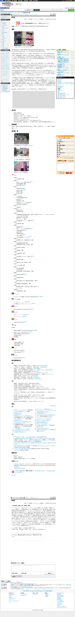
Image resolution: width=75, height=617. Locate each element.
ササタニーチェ (38, 384)
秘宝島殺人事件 (61, 86)
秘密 (58, 91)
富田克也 (15, 398)
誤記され (35, 519)
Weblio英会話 (5, 86)
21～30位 (68, 137)
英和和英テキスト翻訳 (17, 563)
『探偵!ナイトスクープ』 (48, 516)
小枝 (51, 519)
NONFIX (42, 395)
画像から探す (23, 595)
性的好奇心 (16, 118)
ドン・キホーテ (46, 214)
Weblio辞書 (67, 584)
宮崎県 (15, 285)
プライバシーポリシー (12, 598)
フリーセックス (38, 70)
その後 (50, 521)
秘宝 (34, 49)
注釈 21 (30, 331)
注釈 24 (23, 357)
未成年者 (19, 89)
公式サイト (17, 450)
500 (14, 515)
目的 (51, 509)
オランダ (16, 312)
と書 (44, 510)
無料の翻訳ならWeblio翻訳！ (20, 4)
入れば (53, 510)
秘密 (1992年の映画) (62, 95)
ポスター (20, 519)
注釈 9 (23, 234)
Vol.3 (44, 522)
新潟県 (15, 222)
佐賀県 (15, 278)
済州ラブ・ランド (17, 332)
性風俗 (23, 26)
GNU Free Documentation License (29, 583)
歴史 (22, 49)
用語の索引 (26, 14)
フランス (16, 355)
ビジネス (3, 22)
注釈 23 (22, 351)
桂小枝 (29, 518)
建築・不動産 (4, 32)
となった (37, 522)
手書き (34, 515)
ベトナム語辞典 (59, 604)
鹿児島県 (15, 289)
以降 (48, 524)
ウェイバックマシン (28, 463)
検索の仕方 (11, 595)
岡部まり (23, 521)
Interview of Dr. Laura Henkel (19, 468)
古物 (27, 513)
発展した (20, 522)
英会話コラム (5, 85)
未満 (23, 525)
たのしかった (18, 521)
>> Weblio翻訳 (71, 160)
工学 (3, 30)
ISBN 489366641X (44, 365)
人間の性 (26, 26)
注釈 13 (41, 296)
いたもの (47, 513)
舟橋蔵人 (15, 374)
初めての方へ (67, 7)
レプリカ (20, 114)
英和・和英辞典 (14, 0)
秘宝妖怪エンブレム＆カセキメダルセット (66, 82)
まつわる (47, 512)
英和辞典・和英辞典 (60, 596)
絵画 (37, 117)
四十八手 (15, 120)
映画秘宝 (15, 458)
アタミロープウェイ (43, 83)
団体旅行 (20, 56)
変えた (18, 525)
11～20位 (63, 137)
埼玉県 (15, 205)
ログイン (63, 0)
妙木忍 (15, 378)
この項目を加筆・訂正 (39, 470)
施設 (23, 509)
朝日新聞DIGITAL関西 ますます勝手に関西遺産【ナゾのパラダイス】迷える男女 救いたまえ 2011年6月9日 (35, 438)
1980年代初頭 (19, 510)
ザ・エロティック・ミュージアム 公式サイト (45, 410)
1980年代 (34, 56)
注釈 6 (22, 226)
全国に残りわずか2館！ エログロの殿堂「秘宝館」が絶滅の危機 (28, 436)
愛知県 (15, 238)
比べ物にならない (62, 152)
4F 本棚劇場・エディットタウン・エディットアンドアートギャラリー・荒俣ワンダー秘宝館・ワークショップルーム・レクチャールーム (63, 60)
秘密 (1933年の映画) (62, 93)
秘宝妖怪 (59, 80)
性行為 (15, 117)
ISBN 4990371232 (36, 377)
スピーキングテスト (6, 91)
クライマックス (46, 519)
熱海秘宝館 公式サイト (19, 420)
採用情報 (46, 596)
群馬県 (15, 194)
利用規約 (10, 597)
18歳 (22, 525)
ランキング (31, 14)
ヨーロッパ (53, 70)
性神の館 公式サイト (19, 412)
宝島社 (37, 366)
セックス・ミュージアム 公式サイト (44, 419)
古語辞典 (30, 0)
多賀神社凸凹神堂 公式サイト (20, 431)
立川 (23, 512)
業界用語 (3, 23)
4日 (36, 516)
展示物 (59, 54)
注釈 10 (30, 236)
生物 (3, 42)
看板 (39, 507)
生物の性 (31, 26)
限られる (38, 509)
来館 (52, 515)
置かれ (18, 516)
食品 (3, 43)
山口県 (15, 260)
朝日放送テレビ (41, 516)
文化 (3, 35)
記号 (2, 81)
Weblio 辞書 (69, 0)
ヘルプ (73, 0)
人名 (3, 45)
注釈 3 (20, 199)
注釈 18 (25, 316)
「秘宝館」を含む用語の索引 (17, 575)
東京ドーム (33, 83)
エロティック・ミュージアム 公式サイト (45, 417)
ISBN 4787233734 (37, 378)
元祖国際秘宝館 (19, 55)
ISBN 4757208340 (48, 369)
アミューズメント (50, 58)
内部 (50, 510)
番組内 (54, 521)
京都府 (15, 251)
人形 (28, 118)
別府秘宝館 (60, 64)
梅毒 (45, 121)
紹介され (36, 518)
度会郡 (52, 82)
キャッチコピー (34, 507)
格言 (37, 515)
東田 (13, 510)
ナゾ (52, 507)
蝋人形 (19, 77)
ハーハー (14, 507)
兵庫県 (15, 254)
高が (16, 510)
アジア (33, 72)
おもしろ (24, 507)
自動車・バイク (39, 590)
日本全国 (38, 512)
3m (17, 512)
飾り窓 (52, 72)
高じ (34, 513)
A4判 (54, 513)
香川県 (15, 263)
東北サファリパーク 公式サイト (21, 409)
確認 (59, 150)
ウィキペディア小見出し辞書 (17, 12)
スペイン (16, 319)
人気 (13, 522)
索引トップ (22, 14)
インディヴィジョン (44, 372)
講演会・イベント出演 (62, 70)
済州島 (13, 327)
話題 (38, 518)
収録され (24, 524)
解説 (29, 505)
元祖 (35, 522)
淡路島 (50, 507)
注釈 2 (24, 189)
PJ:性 (21, 472)
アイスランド (16, 294)
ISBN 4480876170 (35, 371)
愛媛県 (15, 272)
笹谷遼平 (15, 384)
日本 (15, 175)
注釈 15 (33, 303)
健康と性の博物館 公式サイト (42, 422)
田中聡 (15, 368)
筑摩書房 (29, 371)
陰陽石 (32, 286)
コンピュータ (4, 25)
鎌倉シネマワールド (25, 424)
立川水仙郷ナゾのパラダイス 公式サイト (22, 430)
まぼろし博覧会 (19, 235)
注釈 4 (30, 202)
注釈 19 (24, 321)
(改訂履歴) (24, 584)
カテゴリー (35, 14)
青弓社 (32, 378)
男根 (20, 512)
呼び (41, 518)
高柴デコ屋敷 (18, 185)
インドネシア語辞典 (60, 601)
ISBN (35, 439)
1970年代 (27, 56)
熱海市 (51, 83)
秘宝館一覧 (60, 52)
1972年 (44, 53)
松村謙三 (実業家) (62, 145)
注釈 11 (32, 256)
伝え (16, 519)
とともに (41, 507)
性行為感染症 (19, 121)
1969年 (20, 53)
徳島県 (30, 53)
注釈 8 (24, 230)
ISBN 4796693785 (43, 366)
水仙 (32, 509)
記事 (19, 505)
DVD (41, 522)
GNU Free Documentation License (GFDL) (25, 586)
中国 (15, 339)
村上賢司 (15, 386)
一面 (41, 515)
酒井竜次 (15, 377)
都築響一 (20, 65)
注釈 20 (35, 330)
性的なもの (38, 513)
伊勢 (13, 55)
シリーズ (46, 521)
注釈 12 (24, 274)
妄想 (21, 515)
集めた (42, 512)
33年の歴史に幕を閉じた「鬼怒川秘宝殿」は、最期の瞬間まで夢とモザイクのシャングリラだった (33, 445)
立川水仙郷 (18, 256)
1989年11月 (33, 516)
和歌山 (15, 245)
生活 (3, 36)
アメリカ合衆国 (17, 299)
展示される (28, 516)
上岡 (46, 522)
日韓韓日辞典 (26, 0)
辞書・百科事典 (8, 12)
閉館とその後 (60, 72)
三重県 (50, 82)
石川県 (15, 248)
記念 (54, 515)
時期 (35, 509)
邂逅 (59, 143)
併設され (26, 509)
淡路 (25, 522)
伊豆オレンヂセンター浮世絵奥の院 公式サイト (24, 421)
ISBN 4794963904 (36, 368)
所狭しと (13, 513)
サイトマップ (11, 599)
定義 (59, 147)
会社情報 (46, 595)
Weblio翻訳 (59, 597)
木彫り (13, 512)
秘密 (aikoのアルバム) (62, 97)
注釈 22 (22, 341)
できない (28, 525)
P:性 (18, 472)
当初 (30, 524)
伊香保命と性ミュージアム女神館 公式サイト (23, 415)
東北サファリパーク (34, 66)
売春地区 (17, 73)
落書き (21, 516)
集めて (44, 513)
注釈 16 (31, 308)
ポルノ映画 (33, 120)
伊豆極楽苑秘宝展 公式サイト (20, 423)
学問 (3, 33)
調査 (42, 519)
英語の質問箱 (5, 88)
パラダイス (23, 518)
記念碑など (32, 521)
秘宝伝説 (59, 79)
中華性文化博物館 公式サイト (42, 425)
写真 (39, 89)
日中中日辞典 (20, 0)
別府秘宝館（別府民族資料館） (22, 283)
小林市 (26, 286)
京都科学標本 (49, 53)
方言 (3, 46)
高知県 (15, 275)
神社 (46, 507)
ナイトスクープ (49, 518)
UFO (45, 507)
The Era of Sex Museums (19, 463)
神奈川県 (15, 208)
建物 (48, 510)
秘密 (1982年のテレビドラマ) (63, 94)
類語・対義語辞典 (8, 0)
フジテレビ (38, 395)
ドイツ (15, 348)
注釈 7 (31, 228)
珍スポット (16, 455)
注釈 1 (31, 181)
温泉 (32, 55)
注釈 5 (32, 220)
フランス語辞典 (59, 600)
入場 (26, 525)
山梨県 (15, 213)
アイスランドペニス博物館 (19, 296)
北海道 (15, 177)
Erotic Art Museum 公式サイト (43, 428)
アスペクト (38, 365)
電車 (3, 26)
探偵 (53, 519)
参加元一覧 (72, 7)
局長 (47, 522)
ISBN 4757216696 (34, 375)
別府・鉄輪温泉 (19, 159)
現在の (50, 524)
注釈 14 (28, 301)
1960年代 (28, 70)
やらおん (60, 139)
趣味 (32, 513)
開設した (24, 510)
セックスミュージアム (40, 73)
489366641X (39, 439)
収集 (29, 513)
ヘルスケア (4, 38)
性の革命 (33, 70)
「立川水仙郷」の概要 (36, 529)
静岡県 (49, 83)
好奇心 (26, 117)
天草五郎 (59, 67)
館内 (15, 516)
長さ (16, 512)
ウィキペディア (16, 14)
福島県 (15, 180)
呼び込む (48, 509)
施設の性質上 (14, 89)
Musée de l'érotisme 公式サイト (43, 429)
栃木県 (15, 186)
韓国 (15, 325)
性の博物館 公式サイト (41, 413)
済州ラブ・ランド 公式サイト (42, 423)
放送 (46, 524)
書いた (29, 515)
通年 (43, 509)
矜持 (59, 154)
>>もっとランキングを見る (69, 158)
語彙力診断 (5, 89)
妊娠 (24, 121)
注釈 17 (26, 314)
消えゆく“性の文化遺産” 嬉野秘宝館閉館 (22, 448)
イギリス (16, 306)
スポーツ (35, 591)
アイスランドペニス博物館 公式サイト (44, 409)
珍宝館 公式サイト (18, 414)
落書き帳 (49, 515)
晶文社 (31, 368)
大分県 (15, 282)
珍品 (50, 512)
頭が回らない (61, 141)
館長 (54, 509)
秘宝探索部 (60, 87)
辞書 (2, 0)
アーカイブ (50, 416)
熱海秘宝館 (18, 226)
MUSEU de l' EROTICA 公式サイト (44, 420)
